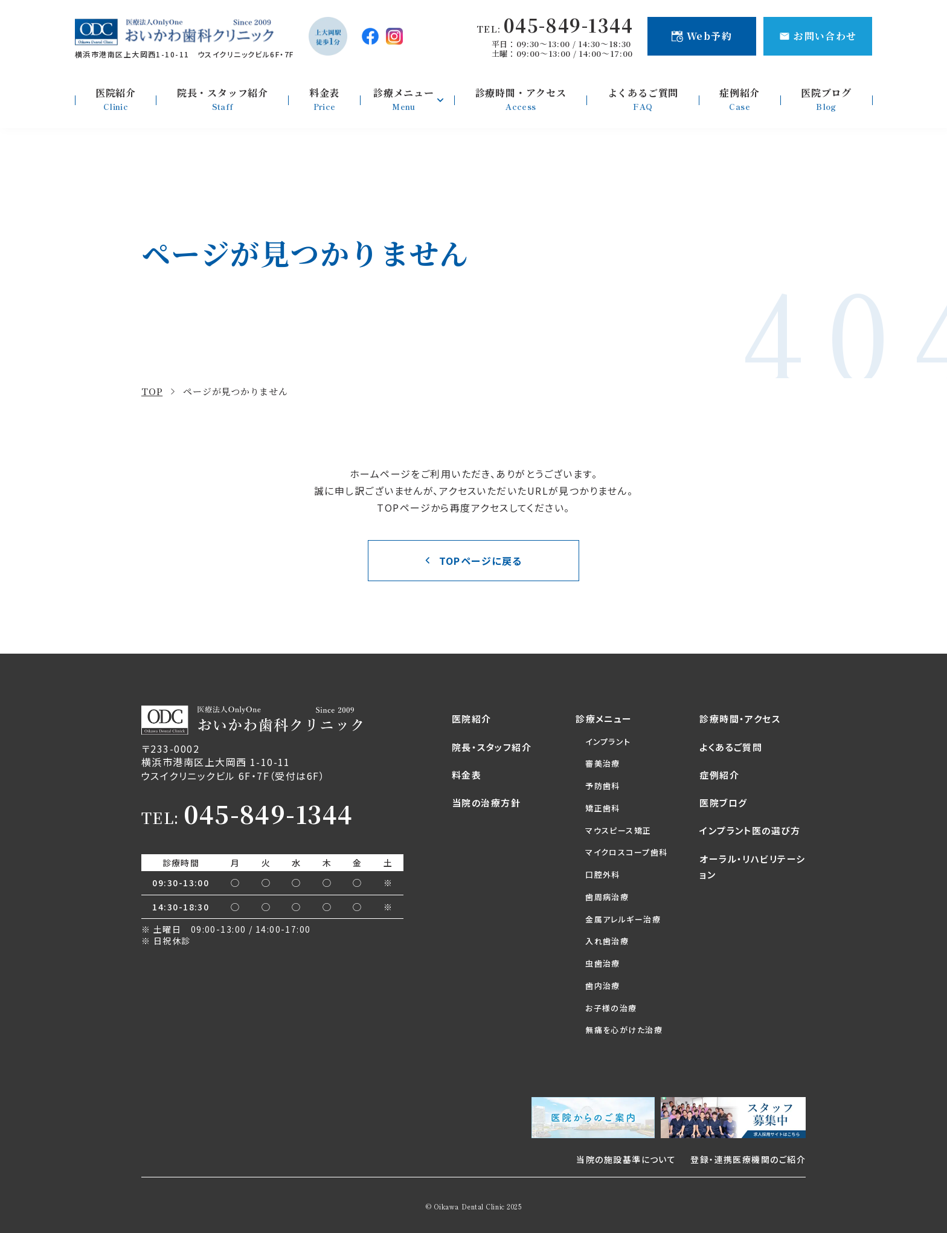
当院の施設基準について (626, 1159)
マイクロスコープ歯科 (626, 852)
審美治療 (602, 763)
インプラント (608, 741)
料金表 (466, 774)
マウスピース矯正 (618, 830)
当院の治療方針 (486, 802)
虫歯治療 (602, 963)
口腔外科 (602, 874)
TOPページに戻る (480, 560)
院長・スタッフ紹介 (491, 747)
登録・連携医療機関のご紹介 (748, 1159)
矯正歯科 (602, 808)
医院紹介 (472, 718)
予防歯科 (602, 785)
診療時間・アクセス (739, 718)
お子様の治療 (611, 1008)
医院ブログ (723, 802)
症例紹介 (719, 774)
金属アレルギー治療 (623, 919)
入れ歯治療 (607, 941)
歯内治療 (602, 985)
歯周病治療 (607, 897)
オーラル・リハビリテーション (752, 866)
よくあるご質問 (730, 747)
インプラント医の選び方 (749, 830)
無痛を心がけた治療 (624, 1029)
